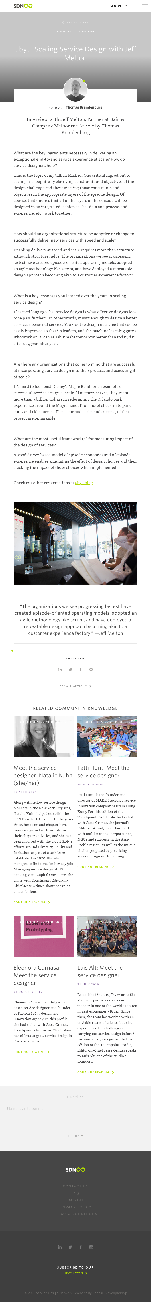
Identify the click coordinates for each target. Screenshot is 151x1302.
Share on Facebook (80, 669)
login (22, 1109)
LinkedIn (60, 1247)
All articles (77, 22)
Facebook (81, 1247)
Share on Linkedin (60, 669)
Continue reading (30, 902)
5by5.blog (84, 483)
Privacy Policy (75, 1207)
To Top (73, 1136)
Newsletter (74, 1273)
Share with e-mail (91, 669)
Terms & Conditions (75, 1214)
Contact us (75, 1186)
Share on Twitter (70, 669)
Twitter (70, 1247)
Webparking (117, 1293)
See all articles (74, 686)
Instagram (91, 1247)
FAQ (75, 1193)
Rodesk (98, 1293)
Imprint (76, 1200)
